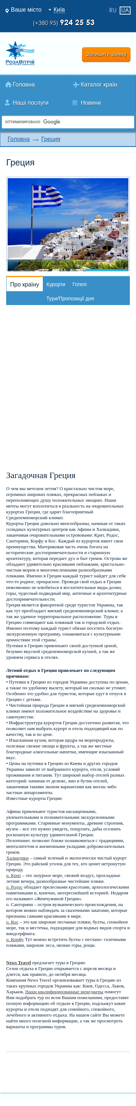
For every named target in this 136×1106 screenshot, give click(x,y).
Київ (59, 10)
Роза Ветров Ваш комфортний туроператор (19, 53)
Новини (91, 103)
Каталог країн (99, 84)
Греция (50, 139)
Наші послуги (31, 103)
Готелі (80, 284)
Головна (24, 84)
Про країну (24, 284)
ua (125, 10)
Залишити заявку (106, 54)
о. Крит (13, 875)
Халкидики (17, 858)
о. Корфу (15, 939)
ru (112, 10)
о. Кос (12, 922)
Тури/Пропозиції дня (70, 298)
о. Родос (14, 887)
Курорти (55, 284)
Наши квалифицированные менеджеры (64, 991)
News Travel (18, 962)
